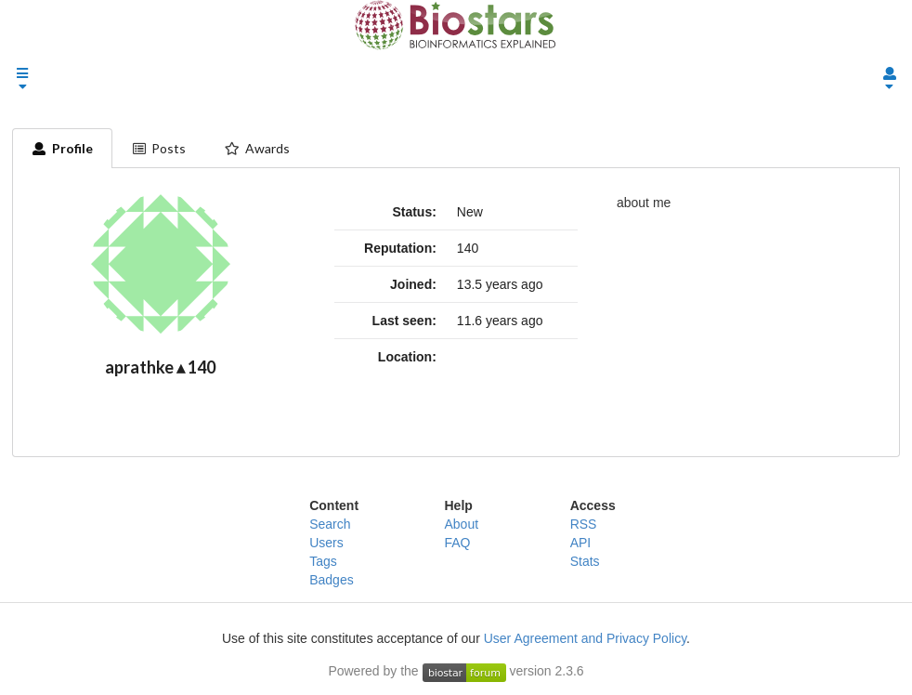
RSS (583, 524)
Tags (323, 561)
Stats (585, 561)
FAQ (457, 542)
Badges (331, 579)
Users (326, 542)
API (581, 542)
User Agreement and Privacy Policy (585, 638)
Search (329, 524)
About (461, 524)
